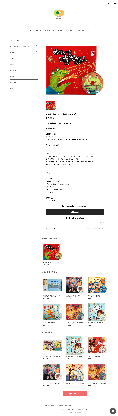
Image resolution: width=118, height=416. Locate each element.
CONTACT (70, 30)
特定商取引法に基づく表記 (66, 405)
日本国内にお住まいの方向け (75, 218)
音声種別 (13, 70)
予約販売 (13, 82)
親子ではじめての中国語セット (20, 46)
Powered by (75, 412)
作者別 (12, 58)
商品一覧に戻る (75, 394)
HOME (30, 30)
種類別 (12, 64)
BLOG (47, 30)
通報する (101, 223)
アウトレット (14, 88)
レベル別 (13, 52)
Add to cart (75, 212)
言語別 (12, 76)
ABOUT (39, 30)
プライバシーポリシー (49, 405)
